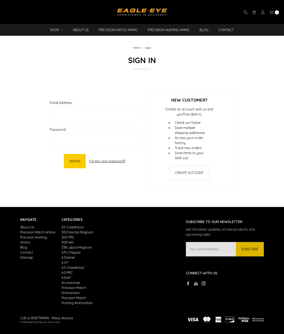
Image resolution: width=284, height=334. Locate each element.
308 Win (68, 256)
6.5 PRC (67, 286)
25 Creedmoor (73, 241)
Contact (226, 30)
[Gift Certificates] (254, 12)
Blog (204, 30)
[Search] (245, 12)
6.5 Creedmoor (73, 281)
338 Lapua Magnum (77, 261)
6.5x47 (66, 291)
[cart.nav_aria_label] (273, 12)
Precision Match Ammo (118, 30)
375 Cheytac (71, 266)
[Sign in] (262, 12)
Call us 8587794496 (34, 318)
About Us (81, 30)
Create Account (189, 173)
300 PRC (68, 251)
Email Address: (61, 103)
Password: (58, 129)
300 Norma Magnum (77, 246)
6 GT (65, 276)
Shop (56, 30)
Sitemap (26, 260)
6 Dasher (68, 271)
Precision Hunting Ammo (168, 30)
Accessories (71, 296)
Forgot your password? (107, 161)
